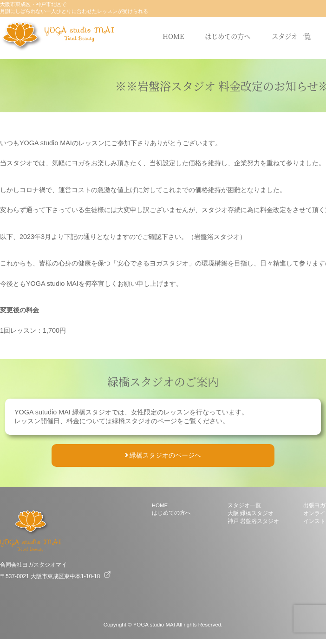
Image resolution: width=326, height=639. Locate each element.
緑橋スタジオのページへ (163, 455)
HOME (173, 36)
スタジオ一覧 (291, 36)
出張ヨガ (314, 505)
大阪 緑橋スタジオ (251, 513)
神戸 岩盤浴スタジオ (253, 521)
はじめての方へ (227, 36)
